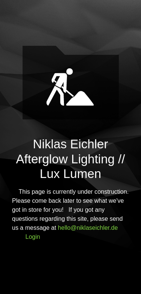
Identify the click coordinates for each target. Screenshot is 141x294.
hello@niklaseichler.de (88, 228)
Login (33, 237)
